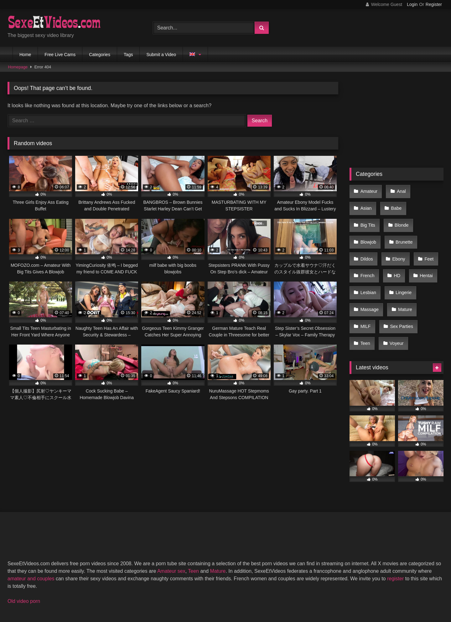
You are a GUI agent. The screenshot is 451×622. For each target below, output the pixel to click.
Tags (128, 54)
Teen (365, 296)
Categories (99, 54)
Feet (424, 230)
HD (394, 243)
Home (25, 54)
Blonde (427, 203)
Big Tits (395, 203)
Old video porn (24, 552)
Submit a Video (161, 54)
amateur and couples (31, 529)
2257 (170, 594)
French (367, 243)
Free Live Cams (59, 54)
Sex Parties (399, 283)
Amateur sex (171, 521)
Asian (426, 190)
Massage (369, 269)
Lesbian (368, 256)
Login (412, 4)
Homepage (18, 67)
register (395, 529)
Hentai (421, 243)
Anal (398, 190)
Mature (402, 269)
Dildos (366, 230)
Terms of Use (228, 594)
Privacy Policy (270, 594)
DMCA (195, 594)
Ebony (396, 230)
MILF (365, 283)
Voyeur (394, 296)
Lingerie (401, 256)
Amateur (368, 190)
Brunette (401, 216)
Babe (365, 203)
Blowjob (368, 216)
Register (434, 4)
